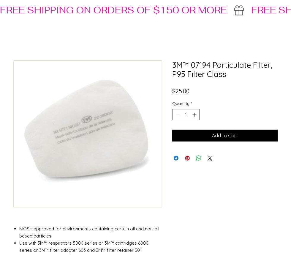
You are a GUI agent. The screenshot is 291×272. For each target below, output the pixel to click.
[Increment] (195, 114)
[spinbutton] (186, 114)
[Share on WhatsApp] (198, 158)
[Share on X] (209, 158)
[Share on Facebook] (176, 158)
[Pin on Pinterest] (187, 158)
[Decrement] (177, 114)
